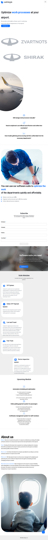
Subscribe (24, 244)
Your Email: (3, 238)
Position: (3, 232)
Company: (3, 227)
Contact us (5, 26)
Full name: (3, 221)
